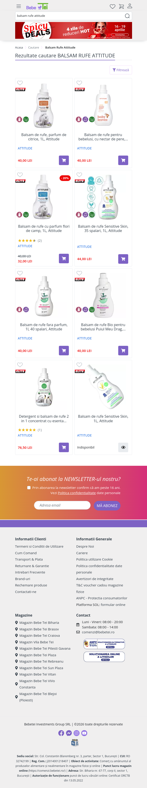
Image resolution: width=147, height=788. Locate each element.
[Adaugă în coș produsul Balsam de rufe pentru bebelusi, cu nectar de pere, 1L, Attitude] (123, 160)
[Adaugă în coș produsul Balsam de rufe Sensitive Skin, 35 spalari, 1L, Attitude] (123, 259)
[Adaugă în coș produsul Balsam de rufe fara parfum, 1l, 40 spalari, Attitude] (64, 350)
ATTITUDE (25, 148)
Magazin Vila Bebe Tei (34, 642)
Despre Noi (85, 546)
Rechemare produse (31, 585)
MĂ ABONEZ (107, 505)
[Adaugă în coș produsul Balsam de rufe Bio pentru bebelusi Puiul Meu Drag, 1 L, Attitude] (123, 350)
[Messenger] (69, 733)
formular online (113, 604)
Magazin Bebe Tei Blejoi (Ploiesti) (36, 697)
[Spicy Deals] (73, 30)
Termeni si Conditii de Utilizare (39, 546)
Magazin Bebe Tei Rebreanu (39, 661)
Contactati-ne (25, 591)
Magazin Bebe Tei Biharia (37, 622)
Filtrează (121, 70)
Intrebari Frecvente (30, 572)
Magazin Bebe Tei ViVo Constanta (35, 684)
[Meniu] (18, 6)
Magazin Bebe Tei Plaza (35, 655)
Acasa (19, 47)
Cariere (82, 553)
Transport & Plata (29, 559)
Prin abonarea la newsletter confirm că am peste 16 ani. (76, 487)
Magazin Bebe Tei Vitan (35, 674)
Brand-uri (22, 578)
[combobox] (73, 16)
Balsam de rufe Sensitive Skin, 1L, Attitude (103, 418)
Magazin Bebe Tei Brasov (37, 629)
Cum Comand (26, 553)
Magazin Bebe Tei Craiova (37, 635)
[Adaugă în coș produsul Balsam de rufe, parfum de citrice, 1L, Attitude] (64, 160)
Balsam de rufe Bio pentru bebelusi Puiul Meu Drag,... (103, 327)
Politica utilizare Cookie (94, 559)
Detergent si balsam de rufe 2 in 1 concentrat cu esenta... (44, 418)
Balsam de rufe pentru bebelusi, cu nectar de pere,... (103, 137)
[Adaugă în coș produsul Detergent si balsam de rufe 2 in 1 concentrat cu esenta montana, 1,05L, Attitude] (64, 447)
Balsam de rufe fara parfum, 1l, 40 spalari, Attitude (44, 327)
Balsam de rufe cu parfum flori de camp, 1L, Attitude (44, 228)
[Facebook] (61, 733)
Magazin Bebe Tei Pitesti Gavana (43, 648)
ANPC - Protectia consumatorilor (102, 598)
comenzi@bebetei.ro (98, 632)
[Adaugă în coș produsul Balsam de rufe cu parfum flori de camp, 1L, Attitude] (64, 258)
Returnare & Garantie (32, 566)
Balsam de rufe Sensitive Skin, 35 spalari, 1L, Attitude (103, 228)
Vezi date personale (85, 492)
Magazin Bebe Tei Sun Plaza (39, 668)
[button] (123, 447)
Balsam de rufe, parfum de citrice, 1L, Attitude (43, 137)
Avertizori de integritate (94, 578)
